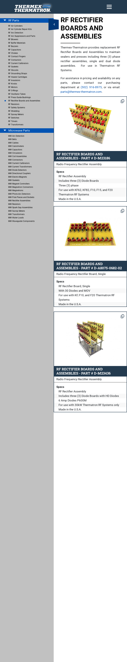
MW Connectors (15, 160)
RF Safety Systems (16, 107)
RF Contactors (14, 60)
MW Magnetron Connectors (20, 187)
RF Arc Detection (15, 33)
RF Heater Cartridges (17, 77)
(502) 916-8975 (91, 87)
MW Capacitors (15, 150)
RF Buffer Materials (16, 43)
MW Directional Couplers (19, 173)
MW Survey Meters (16, 211)
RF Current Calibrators (18, 63)
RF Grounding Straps (17, 73)
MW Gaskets (13, 180)
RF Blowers (13, 39)
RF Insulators (14, 80)
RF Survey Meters (16, 114)
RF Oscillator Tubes (17, 94)
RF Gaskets (13, 66)
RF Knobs (12, 84)
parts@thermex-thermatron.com (81, 91)
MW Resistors (14, 204)
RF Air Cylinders (15, 26)
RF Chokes (13, 53)
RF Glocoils (13, 70)
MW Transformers (16, 214)
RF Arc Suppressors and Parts (21, 36)
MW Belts (12, 139)
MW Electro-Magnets (17, 177)
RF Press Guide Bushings (19, 97)
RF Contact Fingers (17, 56)
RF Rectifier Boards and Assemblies (24, 101)
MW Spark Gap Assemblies (20, 207)
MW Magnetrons (15, 190)
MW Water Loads (16, 217)
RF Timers (12, 121)
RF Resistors (13, 104)
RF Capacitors (14, 50)
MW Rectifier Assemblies (19, 200)
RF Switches (13, 118)
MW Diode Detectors (17, 170)
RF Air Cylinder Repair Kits (20, 29)
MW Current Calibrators (19, 163)
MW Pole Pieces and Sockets (21, 197)
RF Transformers (15, 124)
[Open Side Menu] (53, 24)
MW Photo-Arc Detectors (19, 194)
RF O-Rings (13, 90)
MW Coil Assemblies (17, 156)
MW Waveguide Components (21, 221)
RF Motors (12, 87)
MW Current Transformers (20, 167)
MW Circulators (15, 153)
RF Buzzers (13, 46)
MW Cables (13, 143)
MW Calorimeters (16, 146)
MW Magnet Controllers (19, 184)
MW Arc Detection (16, 136)
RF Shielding (13, 111)
